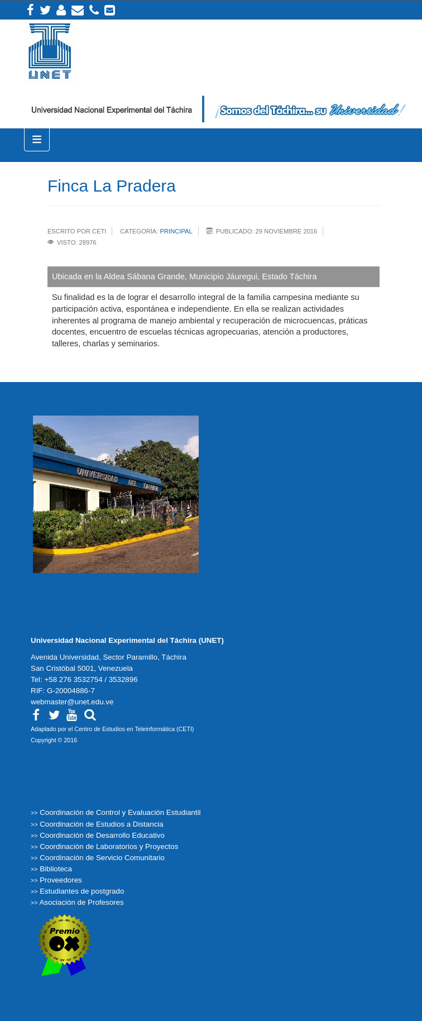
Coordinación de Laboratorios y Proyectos (109, 846)
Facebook (30, 10)
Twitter (45, 10)
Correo (77, 10)
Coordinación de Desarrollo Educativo (102, 835)
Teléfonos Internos (94, 10)
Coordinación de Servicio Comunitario (102, 857)
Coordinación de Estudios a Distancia (102, 824)
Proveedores (61, 880)
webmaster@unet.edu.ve (72, 702)
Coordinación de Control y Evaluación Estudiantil (120, 812)
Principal (176, 231)
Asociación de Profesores (81, 902)
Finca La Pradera (111, 185)
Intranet (61, 10)
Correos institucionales (109, 10)
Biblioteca (56, 869)
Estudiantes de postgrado (82, 891)
